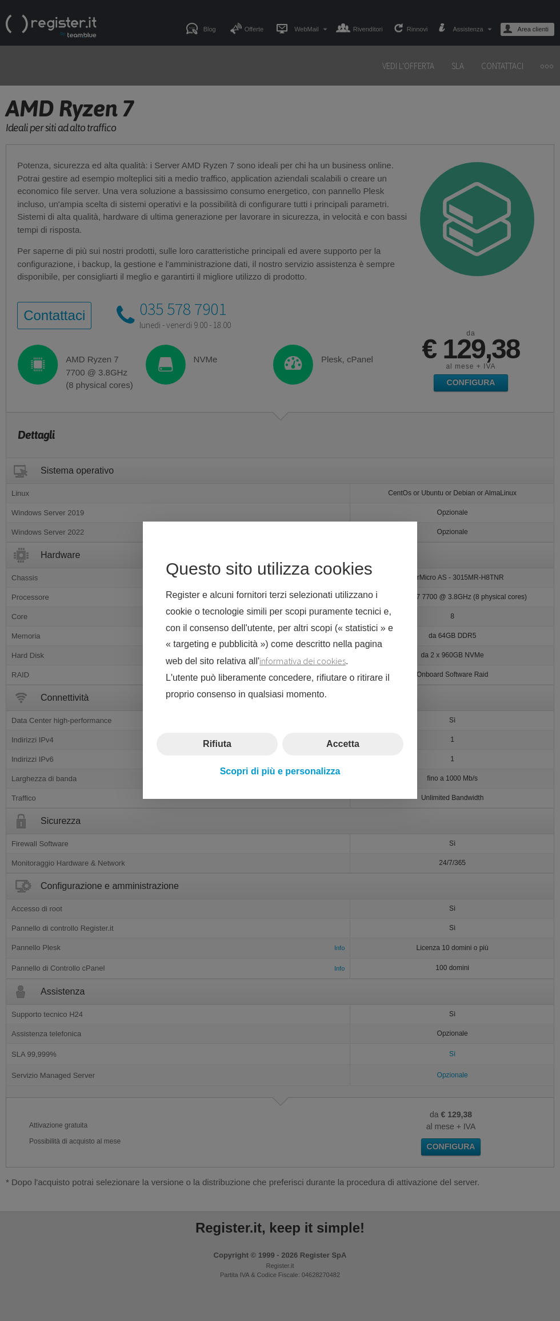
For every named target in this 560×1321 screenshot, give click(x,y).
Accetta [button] (342, 744)
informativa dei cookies (302, 661)
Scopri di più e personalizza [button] (280, 771)
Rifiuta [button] (217, 744)
